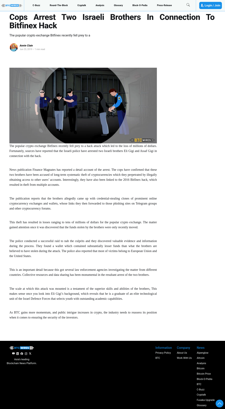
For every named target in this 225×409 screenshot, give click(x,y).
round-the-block (59, 5)
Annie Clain (26, 45)
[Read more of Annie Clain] (13, 47)
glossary (118, 5)
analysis (100, 5)
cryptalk (82, 5)
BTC (199, 384)
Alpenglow (202, 352)
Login (208, 5)
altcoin (201, 357)
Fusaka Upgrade (206, 400)
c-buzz (36, 5)
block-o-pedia (139, 5)
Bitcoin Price (204, 373)
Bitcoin (200, 368)
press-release (164, 5)
